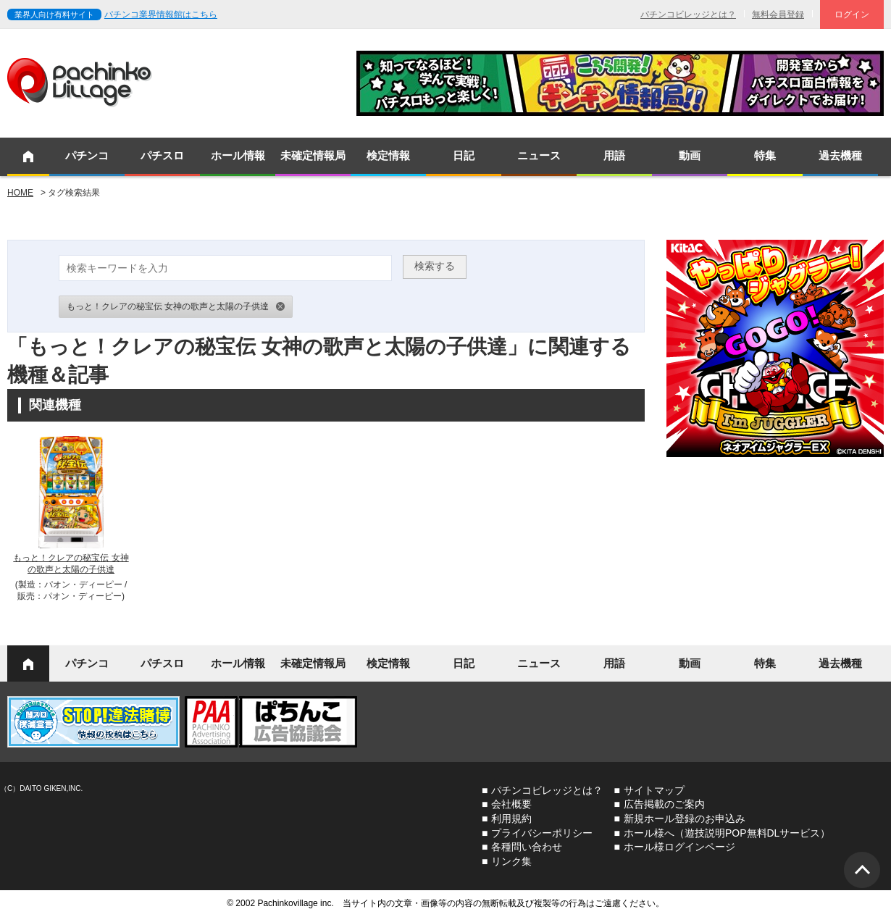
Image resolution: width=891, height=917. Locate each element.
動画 (689, 155)
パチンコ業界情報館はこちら (160, 14)
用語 (614, 155)
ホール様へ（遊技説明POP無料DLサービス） (727, 833)
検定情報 (388, 155)
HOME (20, 193)
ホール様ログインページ (679, 847)
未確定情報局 (313, 155)
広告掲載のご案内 (664, 804)
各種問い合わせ (526, 847)
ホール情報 (238, 155)
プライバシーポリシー (542, 833)
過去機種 (840, 155)
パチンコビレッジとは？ (688, 14)
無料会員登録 (778, 14)
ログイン (851, 14)
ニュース (539, 155)
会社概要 (511, 804)
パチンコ (87, 155)
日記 (463, 155)
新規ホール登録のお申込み (684, 818)
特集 (765, 155)
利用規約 (511, 818)
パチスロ (162, 155)
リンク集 (511, 861)
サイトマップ (654, 790)
